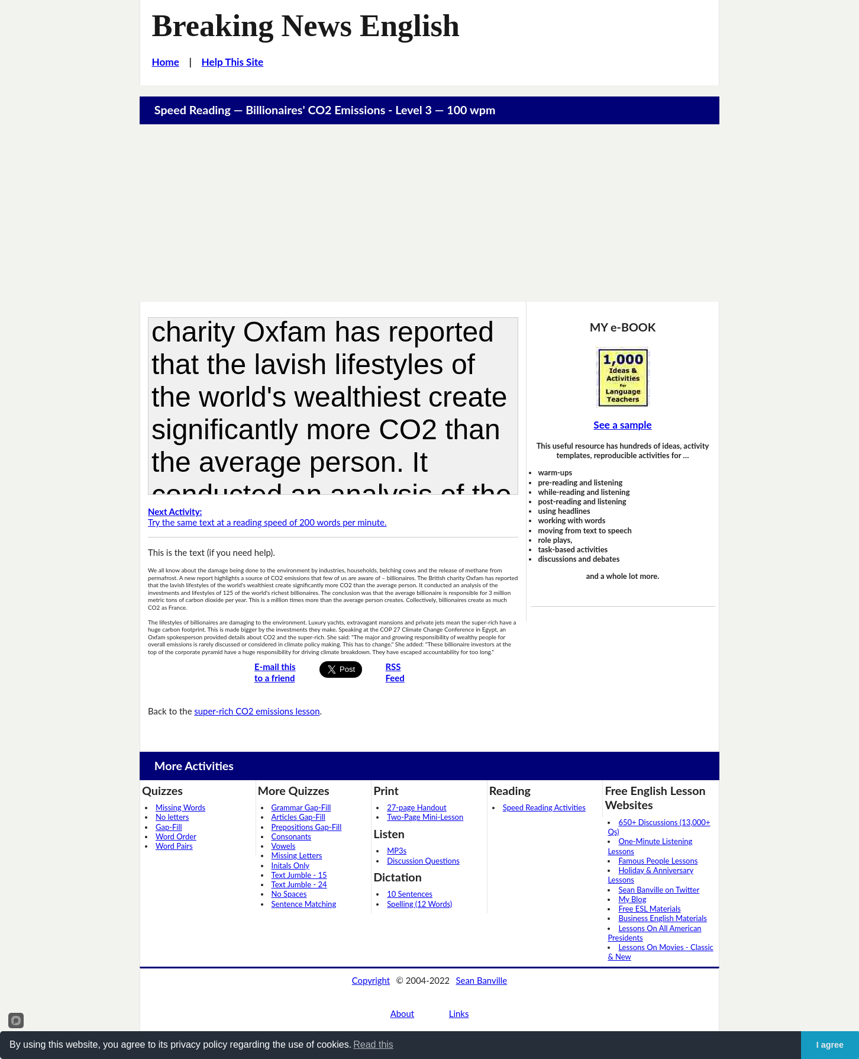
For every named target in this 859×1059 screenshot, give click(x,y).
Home (165, 62)
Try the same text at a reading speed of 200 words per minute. (267, 517)
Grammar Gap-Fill (301, 807)
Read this (373, 1044)
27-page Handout (417, 807)
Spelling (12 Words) (419, 904)
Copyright (371, 980)
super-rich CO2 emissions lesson (256, 711)
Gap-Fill (169, 827)
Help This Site (233, 62)
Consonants (291, 836)
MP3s (396, 850)
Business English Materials (662, 918)
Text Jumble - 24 (299, 884)
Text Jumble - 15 (299, 875)
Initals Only (290, 865)
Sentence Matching (304, 904)
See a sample (622, 425)
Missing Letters (297, 855)
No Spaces (289, 894)
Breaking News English (306, 25)
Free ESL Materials (649, 908)
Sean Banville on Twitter (658, 889)
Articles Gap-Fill (298, 817)
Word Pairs (174, 846)
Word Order (176, 836)
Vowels (284, 846)
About (402, 1013)
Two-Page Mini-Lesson (425, 817)
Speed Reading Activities (544, 807)
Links (459, 1013)
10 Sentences (409, 894)
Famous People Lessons (657, 860)
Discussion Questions (423, 860)
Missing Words (180, 807)
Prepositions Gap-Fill (307, 827)
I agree (830, 1045)
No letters (172, 817)
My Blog (632, 899)
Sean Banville (482, 980)
